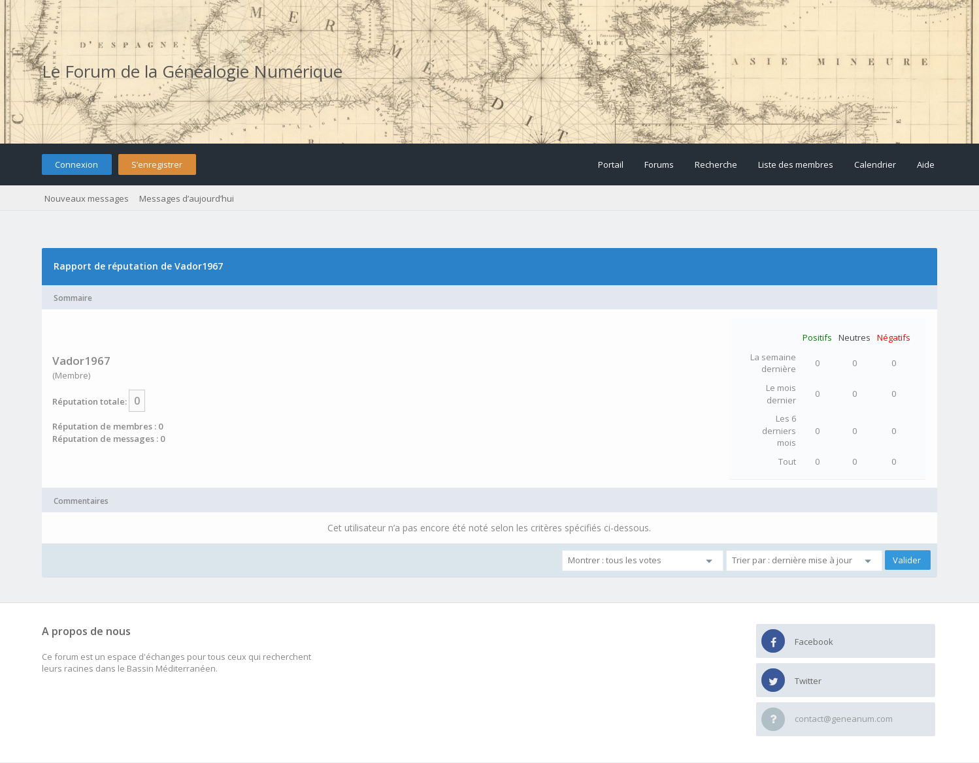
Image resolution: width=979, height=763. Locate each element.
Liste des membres (795, 164)
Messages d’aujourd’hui (186, 198)
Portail (610, 164)
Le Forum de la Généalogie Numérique (192, 71)
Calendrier (875, 164)
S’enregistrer (156, 164)
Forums (659, 164)
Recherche (716, 164)
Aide (926, 164)
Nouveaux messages (86, 198)
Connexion (76, 164)
